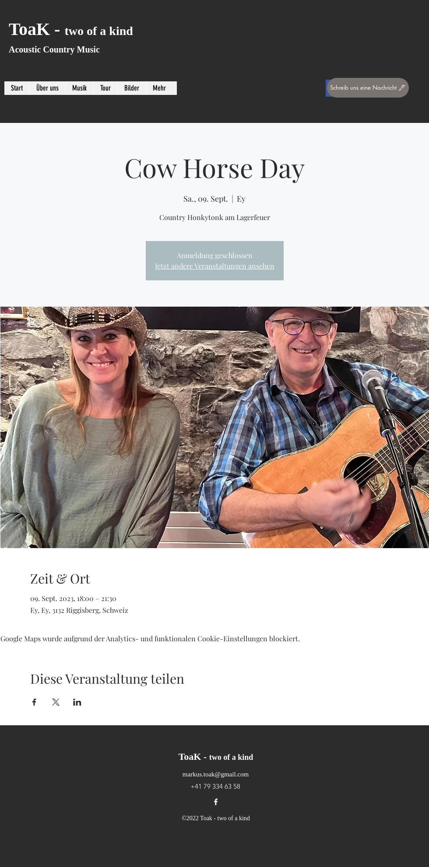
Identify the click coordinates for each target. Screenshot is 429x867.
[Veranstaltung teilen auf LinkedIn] (77, 702)
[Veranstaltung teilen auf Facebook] (34, 702)
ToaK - (71, 29)
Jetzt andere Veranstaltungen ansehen (214, 265)
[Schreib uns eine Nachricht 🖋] (368, 88)
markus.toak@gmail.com (216, 774)
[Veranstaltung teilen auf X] (56, 702)
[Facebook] (215, 801)
